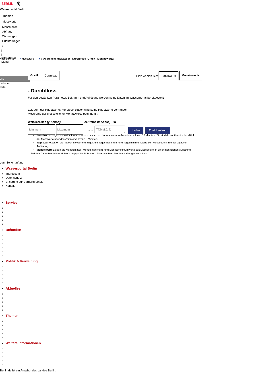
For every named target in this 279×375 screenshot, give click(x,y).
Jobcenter (12, 251)
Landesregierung (16, 266)
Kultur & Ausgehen (18, 348)
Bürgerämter (14, 247)
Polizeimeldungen (17, 298)
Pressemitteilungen (18, 294)
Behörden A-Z (14, 235)
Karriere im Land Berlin (20, 270)
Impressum (13, 173)
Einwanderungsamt (18, 255)
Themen (7, 16)
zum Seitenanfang (11, 162)
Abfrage (7, 31)
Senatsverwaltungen (19, 239)
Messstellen (10, 27)
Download (50, 75)
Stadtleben (12, 360)
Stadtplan (12, 364)
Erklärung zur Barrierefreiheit (24, 181)
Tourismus (12, 352)
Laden (136, 130)
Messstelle (28, 58)
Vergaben (12, 282)
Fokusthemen (14, 321)
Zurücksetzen (157, 130)
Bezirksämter (14, 243)
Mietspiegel (13, 333)
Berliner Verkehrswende (21, 325)
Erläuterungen (11, 41)
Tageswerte (168, 75)
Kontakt (10, 185)
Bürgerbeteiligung (17, 274)
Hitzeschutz (13, 310)
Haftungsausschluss (135, 153)
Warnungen (9, 36)
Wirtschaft (12, 356)
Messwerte (9, 21)
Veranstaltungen (16, 302)
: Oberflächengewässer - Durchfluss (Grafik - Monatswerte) (77, 58)
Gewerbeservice (16, 224)
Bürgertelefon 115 (17, 216)
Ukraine (11, 306)
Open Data (13, 278)
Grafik (34, 75)
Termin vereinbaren (18, 212)
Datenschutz (14, 177)
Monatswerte (190, 75)
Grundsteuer (14, 337)
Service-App (13, 208)
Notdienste (12, 220)
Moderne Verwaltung (19, 329)
